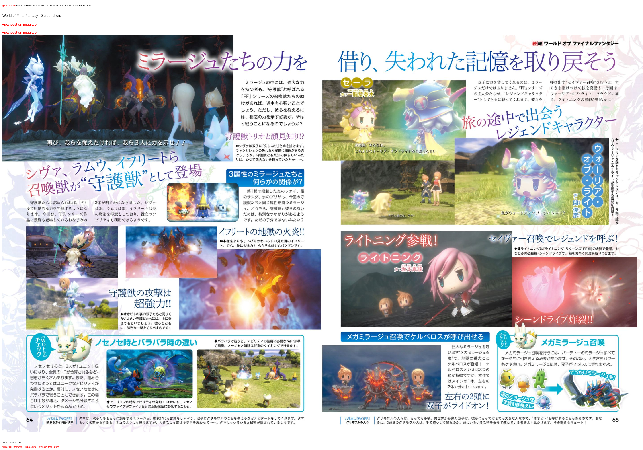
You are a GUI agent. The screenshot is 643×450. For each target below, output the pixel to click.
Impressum (30, 447)
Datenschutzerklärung (48, 447)
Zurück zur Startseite (12, 447)
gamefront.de (9, 5)
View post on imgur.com (21, 24)
